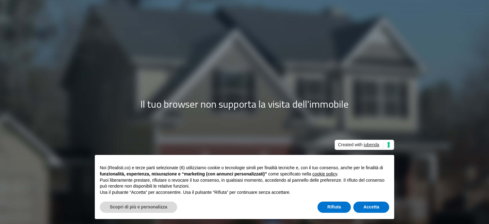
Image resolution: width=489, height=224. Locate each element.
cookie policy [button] (324, 173)
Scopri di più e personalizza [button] (138, 206)
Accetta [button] (371, 206)
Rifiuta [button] (334, 206)
